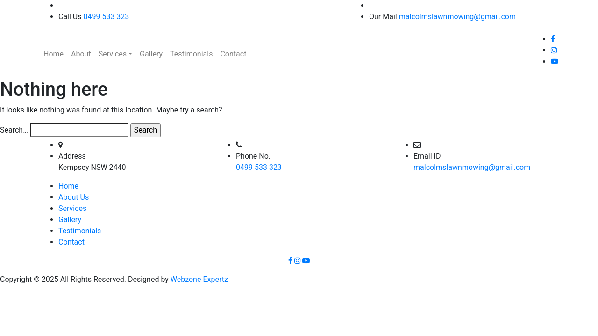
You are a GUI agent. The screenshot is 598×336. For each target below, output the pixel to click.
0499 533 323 (106, 16)
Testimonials (79, 230)
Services (72, 208)
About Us (73, 197)
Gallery (69, 219)
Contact (71, 242)
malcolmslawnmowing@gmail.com (457, 16)
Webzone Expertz (199, 279)
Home (68, 186)
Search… (14, 130)
